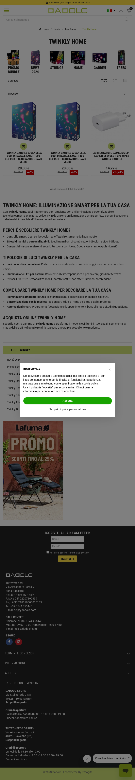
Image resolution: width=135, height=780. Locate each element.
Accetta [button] (67, 400)
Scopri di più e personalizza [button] (67, 409)
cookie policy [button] (90, 383)
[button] (110, 369)
